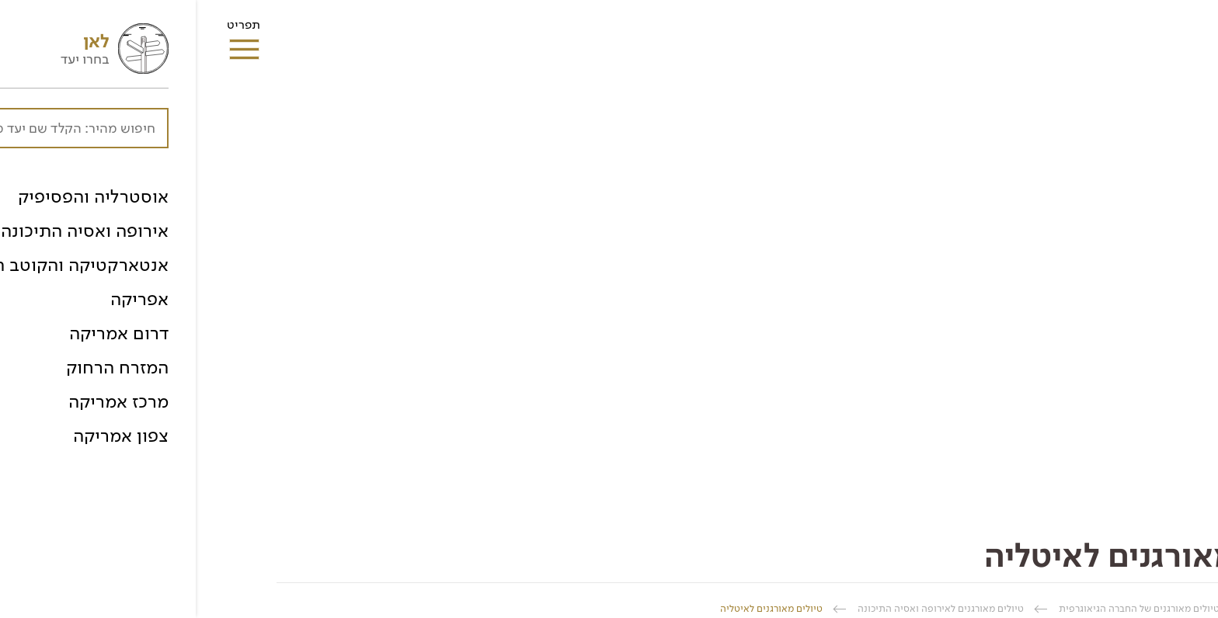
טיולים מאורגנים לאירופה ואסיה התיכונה (745, 608)
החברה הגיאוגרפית (1098, 608)
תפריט (47, 29)
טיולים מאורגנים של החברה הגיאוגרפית (943, 608)
